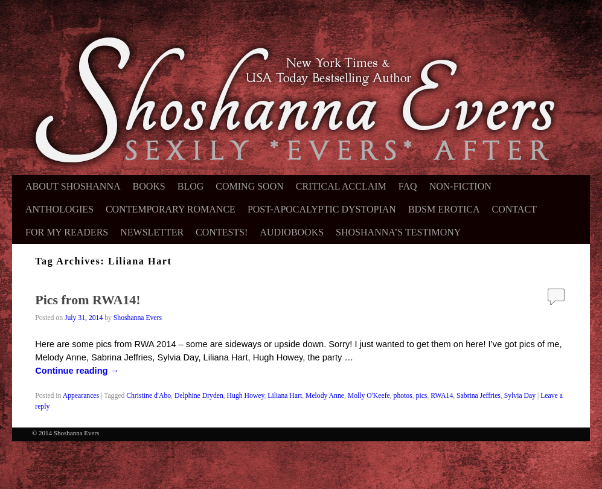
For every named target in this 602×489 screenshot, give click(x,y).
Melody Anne (325, 396)
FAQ (408, 186)
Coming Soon (249, 186)
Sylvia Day (520, 396)
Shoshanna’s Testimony (398, 232)
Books (149, 186)
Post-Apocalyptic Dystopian (322, 209)
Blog (191, 186)
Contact (514, 209)
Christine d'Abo (148, 396)
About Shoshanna (73, 186)
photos (403, 396)
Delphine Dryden (199, 396)
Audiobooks (292, 232)
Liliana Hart (284, 396)
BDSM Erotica (444, 209)
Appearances (81, 396)
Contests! (222, 232)
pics (421, 396)
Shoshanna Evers (138, 318)
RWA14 (442, 396)
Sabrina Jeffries (478, 396)
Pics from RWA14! (87, 299)
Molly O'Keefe (369, 396)
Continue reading (77, 371)
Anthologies (59, 209)
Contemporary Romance (170, 209)
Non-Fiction (460, 186)
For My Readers (66, 232)
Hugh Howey (245, 396)
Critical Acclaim (341, 186)
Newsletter (152, 232)
